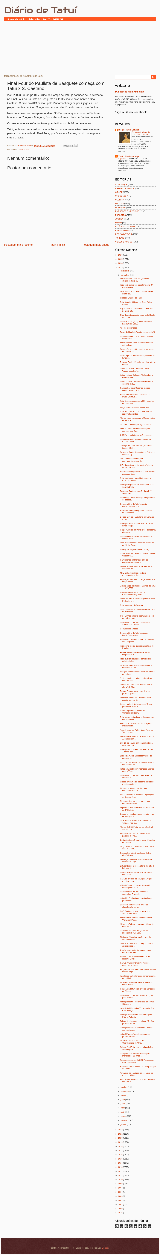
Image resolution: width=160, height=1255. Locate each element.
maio (122, 1108)
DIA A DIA (119, 203)
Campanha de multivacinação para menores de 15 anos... (135, 1054)
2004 (120, 1192)
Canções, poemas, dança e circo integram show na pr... (134, 931)
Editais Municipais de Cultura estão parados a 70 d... (135, 834)
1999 (120, 1209)
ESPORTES (23, 150)
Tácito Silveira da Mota (128, 156)
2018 (120, 1146)
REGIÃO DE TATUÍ (123, 234)
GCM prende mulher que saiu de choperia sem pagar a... (134, 561)
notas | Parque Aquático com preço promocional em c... (135, 1035)
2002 (120, 1200)
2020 (120, 1138)
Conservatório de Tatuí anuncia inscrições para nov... (133, 505)
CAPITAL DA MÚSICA (124, 188)
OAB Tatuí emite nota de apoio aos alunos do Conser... (135, 912)
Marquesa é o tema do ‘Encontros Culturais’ (140, 133)
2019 (120, 1142)
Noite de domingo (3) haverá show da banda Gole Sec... (136, 322)
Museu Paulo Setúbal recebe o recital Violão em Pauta (136, 919)
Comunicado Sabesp (129, 629)
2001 (120, 1204)
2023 (120, 267)
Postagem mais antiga (95, 244)
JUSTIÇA (119, 219)
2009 (120, 1184)
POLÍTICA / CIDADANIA (125, 226)
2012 (120, 1171)
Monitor (118, 223)
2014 (120, 1163)
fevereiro (124, 1120)
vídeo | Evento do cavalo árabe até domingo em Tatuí (135, 886)
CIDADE (119, 192)
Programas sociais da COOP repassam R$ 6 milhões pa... (137, 1061)
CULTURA (119, 200)
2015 (120, 1159)
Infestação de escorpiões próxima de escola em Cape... (136, 860)
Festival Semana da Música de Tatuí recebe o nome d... (135, 699)
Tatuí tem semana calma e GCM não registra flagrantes (136, 412)
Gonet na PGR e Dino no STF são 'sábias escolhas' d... (134, 369)
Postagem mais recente (18, 244)
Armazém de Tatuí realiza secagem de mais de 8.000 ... (136, 1074)
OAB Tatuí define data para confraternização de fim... (132, 460)
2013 (120, 1167)
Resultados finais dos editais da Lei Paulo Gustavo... (135, 395)
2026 (120, 255)
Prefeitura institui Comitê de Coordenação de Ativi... (132, 1041)
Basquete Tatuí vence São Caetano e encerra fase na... (136, 666)
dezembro (125, 271)
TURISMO (119, 238)
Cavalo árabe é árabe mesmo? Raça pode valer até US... (136, 705)
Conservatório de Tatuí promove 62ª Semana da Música (135, 623)
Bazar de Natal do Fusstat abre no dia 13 (137, 332)
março (123, 1116)
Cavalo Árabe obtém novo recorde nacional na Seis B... (134, 964)
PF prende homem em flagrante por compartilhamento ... (135, 789)
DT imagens (120, 207)
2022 (120, 1130)
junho (123, 1103)
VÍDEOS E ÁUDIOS (123, 242)
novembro (125, 275)
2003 (120, 1196)
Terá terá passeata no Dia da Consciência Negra (132, 711)
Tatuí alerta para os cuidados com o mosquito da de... (135, 479)
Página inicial (58, 244)
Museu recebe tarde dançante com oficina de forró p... (135, 279)
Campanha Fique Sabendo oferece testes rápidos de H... (135, 389)
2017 (120, 1150)
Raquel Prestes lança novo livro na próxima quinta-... (135, 692)
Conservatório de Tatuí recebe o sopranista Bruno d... (134, 893)
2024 (120, 263)
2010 (120, 1179)
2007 (120, 1188)
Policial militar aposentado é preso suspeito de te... (134, 653)
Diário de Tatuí (40, 10)
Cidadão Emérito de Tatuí (131, 298)
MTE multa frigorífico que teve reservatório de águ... (133, 574)
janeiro (123, 1124)
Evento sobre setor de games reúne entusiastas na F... (135, 951)
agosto (123, 1095)
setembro (124, 1091)
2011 (120, 1175)
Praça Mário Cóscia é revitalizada (134, 407)
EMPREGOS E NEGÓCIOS (127, 211)
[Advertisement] (80, 48)
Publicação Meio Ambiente (129, 91)
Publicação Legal (122, 230)
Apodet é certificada (128, 328)
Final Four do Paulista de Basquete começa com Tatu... (135, 429)
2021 (120, 1134)
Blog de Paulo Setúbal (128, 130)
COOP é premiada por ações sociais (135, 424)
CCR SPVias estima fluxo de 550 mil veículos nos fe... (135, 821)
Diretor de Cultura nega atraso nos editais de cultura (135, 802)
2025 (120, 259)
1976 (120, 1213)
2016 (120, 1154)
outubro (124, 1087)
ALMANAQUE (121, 184)
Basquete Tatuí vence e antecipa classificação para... (134, 906)
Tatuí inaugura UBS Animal (131, 605)
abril (122, 1112)
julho (122, 1099)
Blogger (105, 1248)
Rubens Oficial (24, 145)
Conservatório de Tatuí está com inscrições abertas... (134, 634)
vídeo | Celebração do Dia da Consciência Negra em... (132, 593)
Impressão (122, 159)
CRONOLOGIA (121, 196)
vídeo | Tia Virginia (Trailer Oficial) (134, 549)
